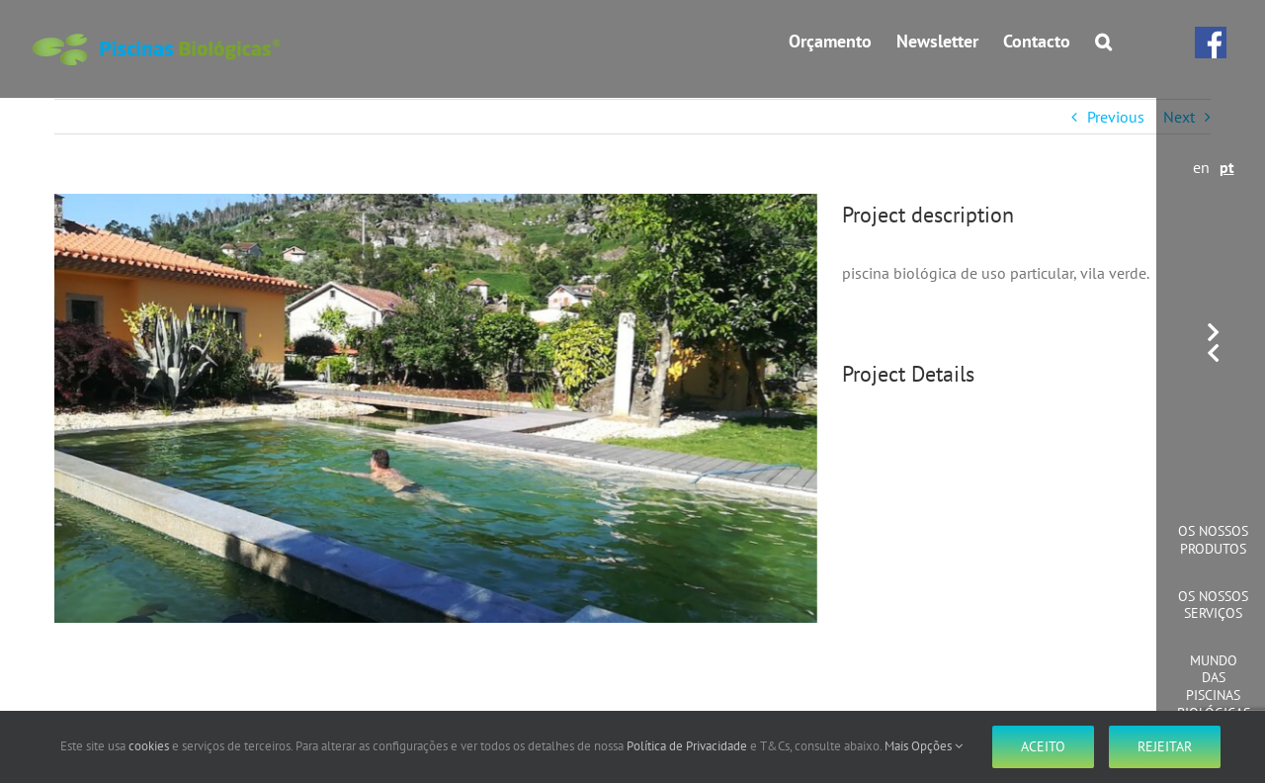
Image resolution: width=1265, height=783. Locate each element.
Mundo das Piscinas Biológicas (1213, 687)
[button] (1103, 41)
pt (1227, 167)
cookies (148, 746)
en (1201, 167)
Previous (1115, 117)
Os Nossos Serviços (1213, 605)
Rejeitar (1165, 746)
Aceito (1043, 746)
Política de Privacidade (687, 746)
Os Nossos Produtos (1213, 540)
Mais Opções (924, 746)
